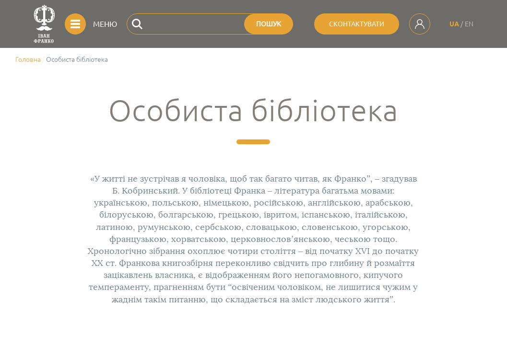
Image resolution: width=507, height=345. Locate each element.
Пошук (268, 24)
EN (469, 24)
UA (454, 24)
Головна (28, 59)
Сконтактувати (356, 24)
